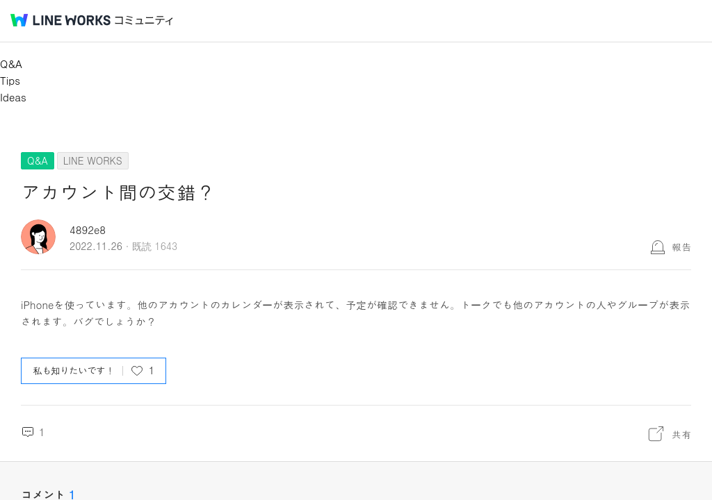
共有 (681, 434)
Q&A (11, 63)
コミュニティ (144, 20)
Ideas (13, 97)
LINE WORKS (92, 160)
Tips (10, 80)
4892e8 (88, 229)
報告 (681, 246)
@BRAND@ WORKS (60, 20)
